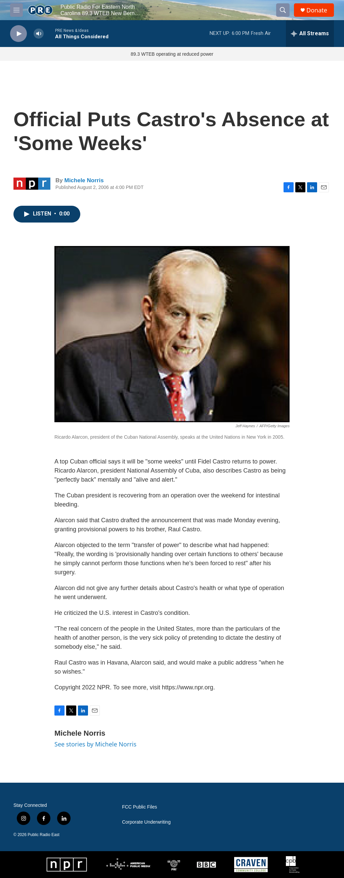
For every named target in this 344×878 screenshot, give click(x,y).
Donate (316, 10)
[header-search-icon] (283, 10)
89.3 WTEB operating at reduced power (172, 54)
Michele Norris (83, 180)
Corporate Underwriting (146, 822)
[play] (18, 34)
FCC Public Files (139, 807)
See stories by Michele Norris (95, 744)
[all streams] (310, 33)
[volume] (38, 33)
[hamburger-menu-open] (16, 10)
